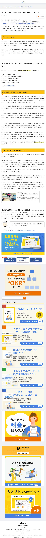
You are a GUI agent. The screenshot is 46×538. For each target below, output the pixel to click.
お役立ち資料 (13, 528)
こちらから (12, 143)
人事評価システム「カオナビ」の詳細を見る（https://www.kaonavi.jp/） (19, 229)
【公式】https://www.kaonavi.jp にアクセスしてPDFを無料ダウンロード (20, 23)
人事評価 (5, 534)
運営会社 (28, 530)
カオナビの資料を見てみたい (9, 85)
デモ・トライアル (26, 528)
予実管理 (41, 534)
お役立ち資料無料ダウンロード (10, 258)
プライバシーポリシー (20, 530)
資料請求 (8, 528)
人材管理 (14, 534)
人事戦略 (10, 534)
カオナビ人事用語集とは (23, 524)
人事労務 (36, 534)
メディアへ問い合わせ (35, 528)
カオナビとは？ (23, 526)
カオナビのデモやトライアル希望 (36, 258)
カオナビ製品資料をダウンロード (23, 258)
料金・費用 (19, 528)
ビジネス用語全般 (29, 534)
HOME (23, 522)
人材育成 (19, 534)
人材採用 (23, 534)
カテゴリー (23, 532)
